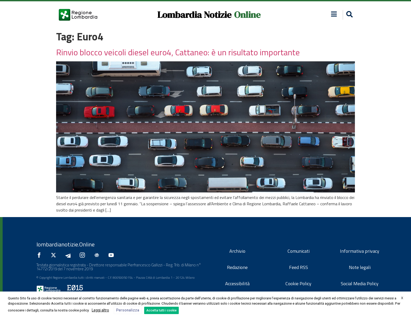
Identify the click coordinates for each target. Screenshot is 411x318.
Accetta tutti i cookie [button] (161, 310)
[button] (349, 15)
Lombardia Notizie (194, 14)
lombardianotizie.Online (65, 244)
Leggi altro (100, 310)
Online (247, 14)
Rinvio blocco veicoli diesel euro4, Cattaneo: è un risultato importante (178, 52)
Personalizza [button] (127, 310)
